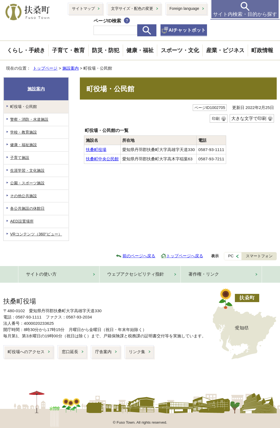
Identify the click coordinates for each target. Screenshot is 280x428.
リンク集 (137, 351)
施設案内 (70, 68)
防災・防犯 (105, 50)
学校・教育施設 (23, 132)
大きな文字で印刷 (248, 118)
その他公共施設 (23, 196)
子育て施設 (19, 157)
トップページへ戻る (184, 255)
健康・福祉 (140, 50)
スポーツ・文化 (180, 50)
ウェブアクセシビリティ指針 (135, 274)
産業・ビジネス (225, 50)
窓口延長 (70, 351)
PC (231, 256)
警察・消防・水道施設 (29, 119)
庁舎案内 (103, 351)
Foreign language (184, 8)
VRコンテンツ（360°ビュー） (36, 234)
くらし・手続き (26, 50)
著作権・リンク (203, 274)
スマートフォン (259, 256)
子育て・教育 (68, 50)
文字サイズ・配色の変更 (132, 8)
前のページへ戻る (138, 255)
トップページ (45, 68)
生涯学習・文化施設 (27, 170)
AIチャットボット (187, 30)
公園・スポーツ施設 (27, 183)
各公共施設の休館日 (27, 208)
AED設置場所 (22, 221)
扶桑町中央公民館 (102, 159)
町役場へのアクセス (26, 351)
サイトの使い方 (41, 274)
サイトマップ (83, 8)
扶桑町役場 (96, 149)
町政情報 (262, 50)
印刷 (216, 118)
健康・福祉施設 (23, 145)
